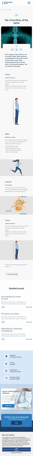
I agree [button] (16, 448)
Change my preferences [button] (16, 452)
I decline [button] (16, 450)
